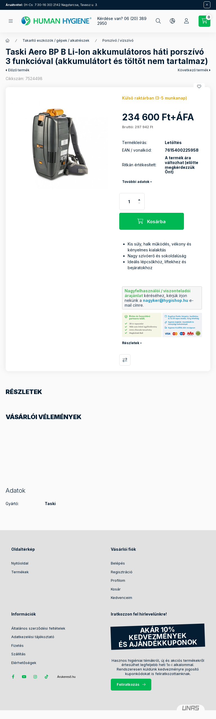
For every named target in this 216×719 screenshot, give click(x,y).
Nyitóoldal (19, 563)
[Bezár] (207, 4)
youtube (24, 676)
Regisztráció (121, 572)
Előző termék (19, 70)
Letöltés (173, 142)
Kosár (116, 589)
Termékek (20, 572)
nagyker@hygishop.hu (165, 300)
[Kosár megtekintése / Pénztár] (204, 21)
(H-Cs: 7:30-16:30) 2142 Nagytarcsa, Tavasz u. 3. (52, 5)
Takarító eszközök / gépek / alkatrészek (55, 40)
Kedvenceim (121, 597)
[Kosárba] (151, 221)
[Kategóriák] (11, 21)
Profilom (118, 580)
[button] (59, 141)
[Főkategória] (8, 40)
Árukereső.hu (66, 676)
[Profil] (186, 21)
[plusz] (139, 197)
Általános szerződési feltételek (38, 628)
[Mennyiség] (129, 201)
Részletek (130, 343)
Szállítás (18, 654)
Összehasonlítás (124, 360)
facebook (13, 676)
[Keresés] (158, 21)
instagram (35, 676)
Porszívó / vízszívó (118, 40)
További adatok (135, 182)
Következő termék (193, 70)
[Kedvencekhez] (199, 86)
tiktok (46, 676)
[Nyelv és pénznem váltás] (172, 21)
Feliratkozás (128, 684)
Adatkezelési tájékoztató (32, 636)
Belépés (118, 563)
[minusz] (139, 206)
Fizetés (17, 645)
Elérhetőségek (23, 662)
